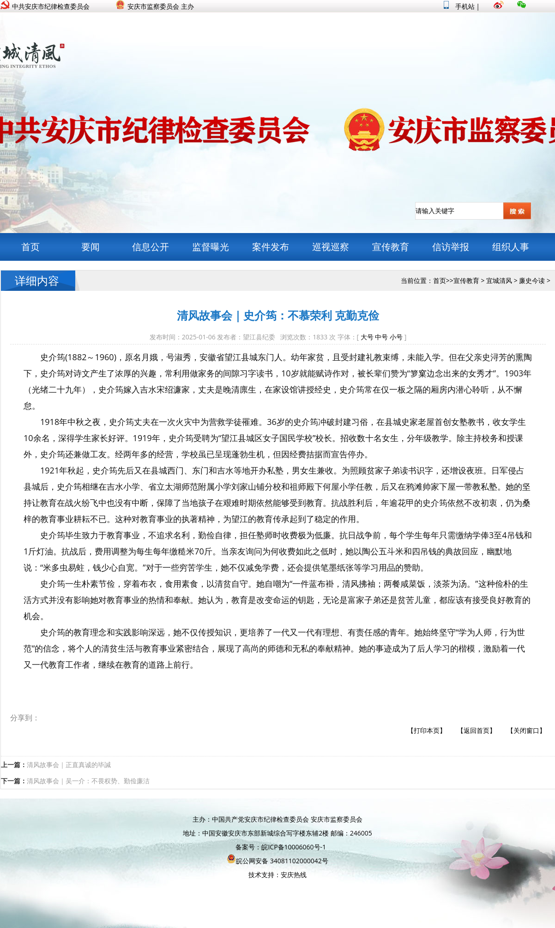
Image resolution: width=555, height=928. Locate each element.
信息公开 (150, 246)
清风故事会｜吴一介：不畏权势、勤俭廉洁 (88, 780)
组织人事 (510, 246)
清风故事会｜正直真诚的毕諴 (69, 764)
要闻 (90, 246)
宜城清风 (499, 280)
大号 (367, 336)
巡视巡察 (330, 246)
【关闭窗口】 (526, 730)
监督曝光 (210, 246)
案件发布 (270, 246)
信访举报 (450, 246)
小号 (396, 336)
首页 (30, 246)
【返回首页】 (476, 730)
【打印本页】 (426, 730)
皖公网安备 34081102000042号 (277, 860)
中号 (381, 336)
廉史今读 (532, 280)
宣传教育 (390, 246)
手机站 (459, 6)
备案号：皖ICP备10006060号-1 (280, 846)
